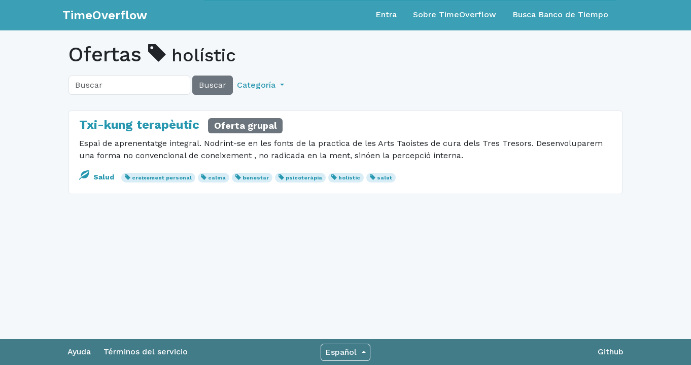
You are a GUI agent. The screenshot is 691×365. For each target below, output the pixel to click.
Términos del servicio (145, 351)
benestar (256, 177)
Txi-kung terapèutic (139, 125)
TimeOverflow (104, 15)
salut (384, 177)
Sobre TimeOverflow (454, 14)
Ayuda (79, 351)
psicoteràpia (304, 177)
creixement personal (162, 177)
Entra (386, 14)
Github (611, 351)
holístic (349, 177)
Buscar (212, 85)
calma (217, 177)
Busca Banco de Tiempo (560, 14)
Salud (97, 177)
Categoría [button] (257, 85)
